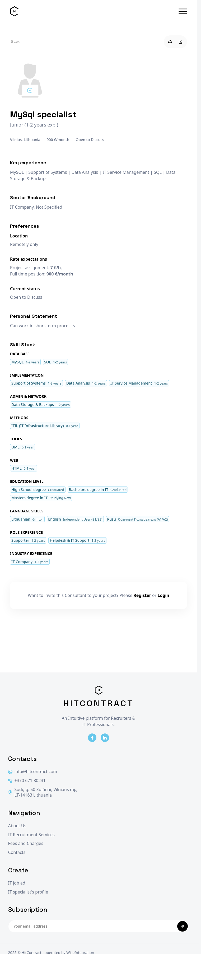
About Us (17, 826)
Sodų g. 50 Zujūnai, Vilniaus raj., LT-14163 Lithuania (42, 792)
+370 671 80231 (27, 780)
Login (163, 595)
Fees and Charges (25, 843)
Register (142, 595)
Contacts (17, 852)
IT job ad (16, 883)
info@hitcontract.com (32, 771)
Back (15, 41)
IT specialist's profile (28, 892)
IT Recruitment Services (31, 835)
